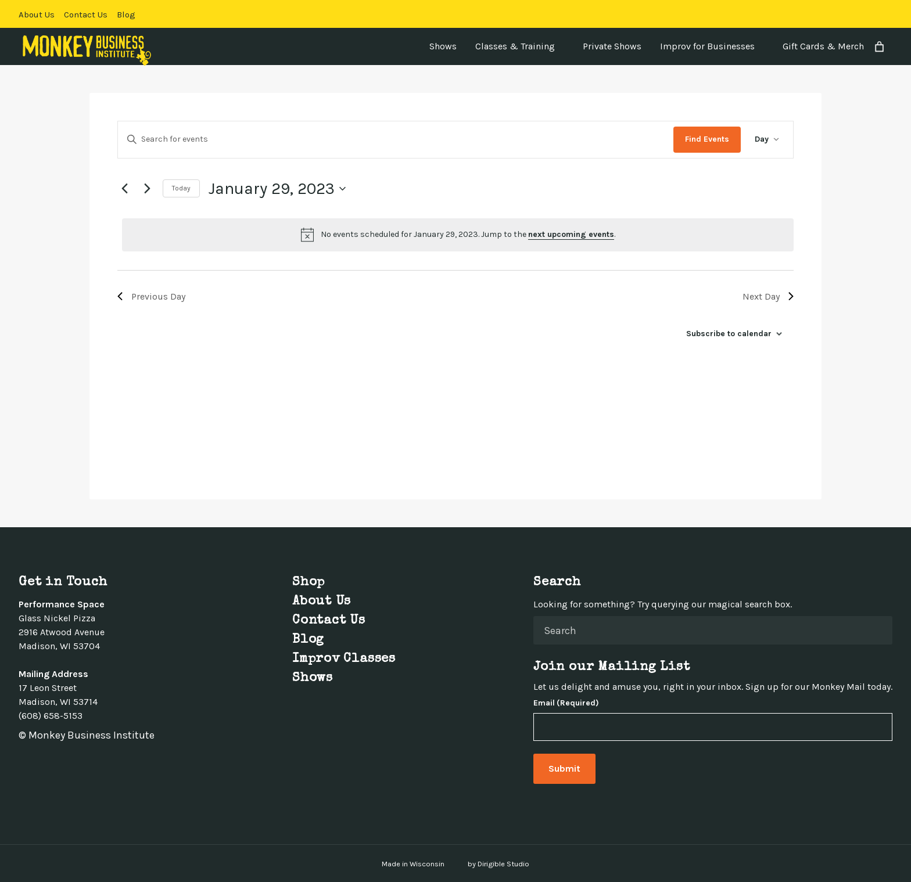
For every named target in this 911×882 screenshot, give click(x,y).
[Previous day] (124, 189)
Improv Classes (344, 659)
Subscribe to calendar (729, 334)
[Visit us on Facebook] (832, 14)
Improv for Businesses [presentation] (707, 46)
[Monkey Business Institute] (87, 50)
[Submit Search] (879, 630)
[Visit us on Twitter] (846, 14)
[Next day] (147, 189)
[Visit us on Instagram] (860, 14)
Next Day (768, 296)
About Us (37, 14)
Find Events (707, 139)
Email (566, 703)
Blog (126, 14)
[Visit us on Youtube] (887, 14)
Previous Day (151, 296)
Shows (443, 46)
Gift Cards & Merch (823, 46)
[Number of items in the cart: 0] (879, 47)
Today (181, 188)
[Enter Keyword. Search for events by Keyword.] (395, 139)
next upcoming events (571, 234)
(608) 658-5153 (51, 715)
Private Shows (612, 46)
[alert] (458, 234)
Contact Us (85, 14)
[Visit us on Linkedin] (873, 14)
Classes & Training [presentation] (515, 46)
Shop (308, 583)
